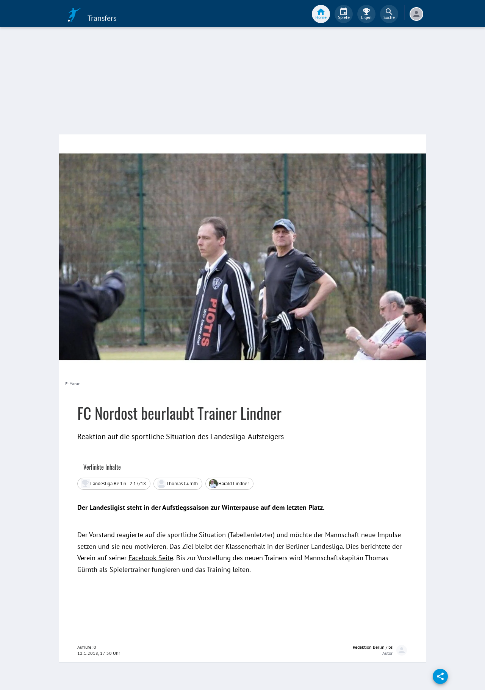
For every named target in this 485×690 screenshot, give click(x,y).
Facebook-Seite (150, 557)
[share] (440, 676)
